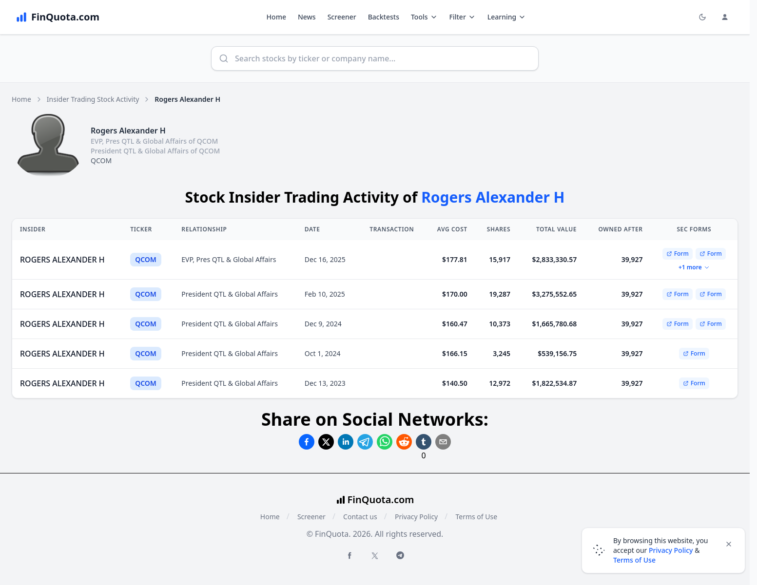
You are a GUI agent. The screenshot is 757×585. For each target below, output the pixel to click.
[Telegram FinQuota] (400, 555)
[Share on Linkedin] (345, 442)
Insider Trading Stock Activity (93, 99)
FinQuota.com (381, 499)
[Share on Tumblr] (423, 442)
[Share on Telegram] (365, 442)
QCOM (101, 160)
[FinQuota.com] (57, 17)
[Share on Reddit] (404, 442)
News (307, 16)
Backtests (383, 16)
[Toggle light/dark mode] (702, 17)
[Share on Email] (443, 442)
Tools (424, 16)
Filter (462, 16)
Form (677, 253)
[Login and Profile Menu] (725, 17)
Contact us (360, 516)
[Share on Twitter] (326, 442)
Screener (342, 16)
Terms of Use (476, 516)
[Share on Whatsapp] (384, 442)
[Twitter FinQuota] (375, 556)
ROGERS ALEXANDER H (62, 259)
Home (276, 16)
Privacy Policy (416, 516)
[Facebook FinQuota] (349, 555)
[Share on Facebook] (306, 442)
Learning (506, 16)
